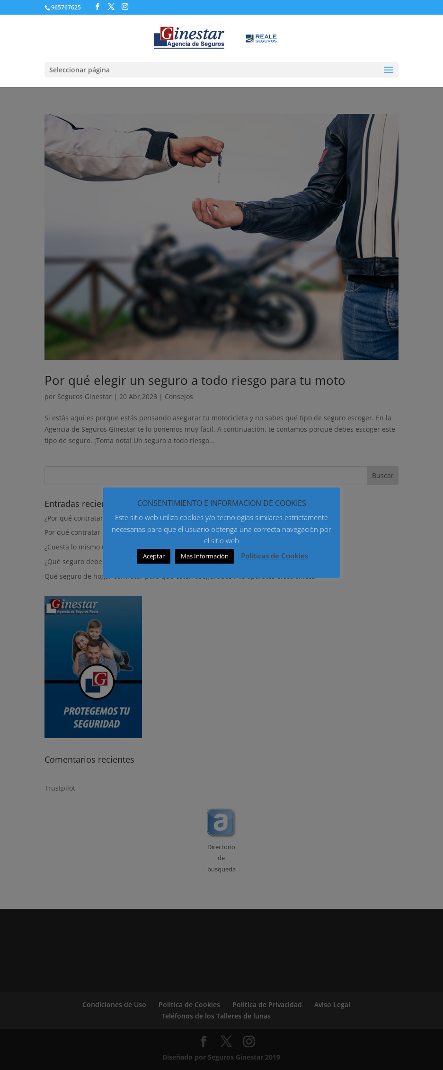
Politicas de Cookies (274, 555)
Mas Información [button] (205, 556)
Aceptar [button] (154, 556)
